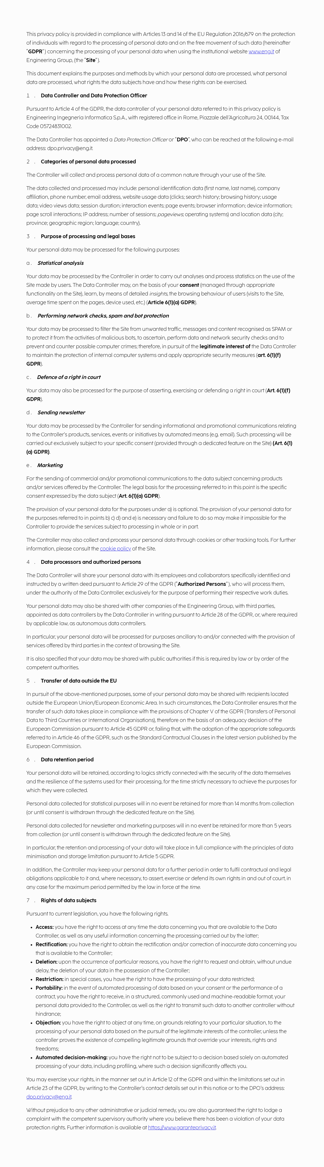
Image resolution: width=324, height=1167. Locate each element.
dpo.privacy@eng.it (48, 1097)
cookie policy (115, 549)
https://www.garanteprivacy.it (182, 1128)
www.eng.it (261, 52)
